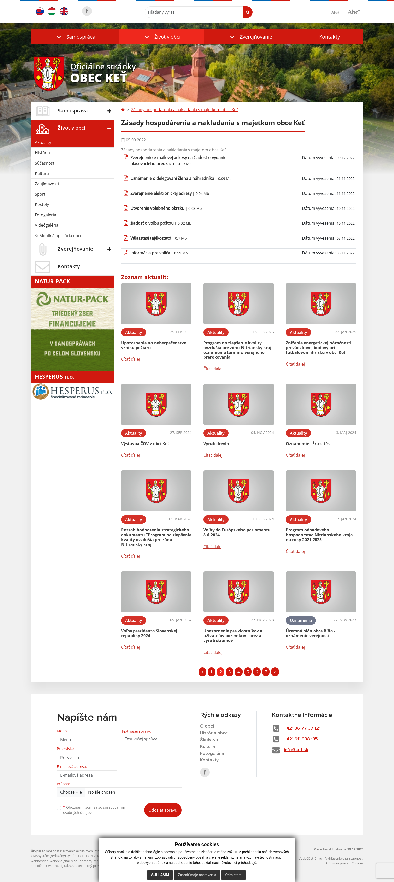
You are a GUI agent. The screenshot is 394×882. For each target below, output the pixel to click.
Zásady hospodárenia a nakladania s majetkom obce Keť (184, 109)
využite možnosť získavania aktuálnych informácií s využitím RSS (81, 851)
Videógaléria (46, 225)
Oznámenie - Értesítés (308, 443)
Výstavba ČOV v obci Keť (145, 443)
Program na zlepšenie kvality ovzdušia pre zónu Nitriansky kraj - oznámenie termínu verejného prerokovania (238, 350)
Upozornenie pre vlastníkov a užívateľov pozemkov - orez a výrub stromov (232, 635)
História (42, 152)
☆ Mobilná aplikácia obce (58, 235)
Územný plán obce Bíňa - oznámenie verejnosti (310, 633)
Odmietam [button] (233, 875)
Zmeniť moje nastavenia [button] (197, 875)
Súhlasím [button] (160, 875)
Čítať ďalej (130, 359)
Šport (40, 194)
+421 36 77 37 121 (302, 728)
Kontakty (329, 36)
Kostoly (42, 204)
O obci (207, 726)
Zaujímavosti (47, 184)
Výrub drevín (216, 443)
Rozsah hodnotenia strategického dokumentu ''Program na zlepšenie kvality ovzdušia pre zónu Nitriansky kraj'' (156, 537)
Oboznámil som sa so (94, 810)
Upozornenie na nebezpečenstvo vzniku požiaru (153, 345)
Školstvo (209, 740)
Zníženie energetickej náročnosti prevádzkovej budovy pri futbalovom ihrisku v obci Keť (318, 347)
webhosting (39, 861)
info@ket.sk (296, 750)
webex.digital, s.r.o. (64, 861)
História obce (214, 733)
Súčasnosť (44, 163)
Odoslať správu (162, 810)
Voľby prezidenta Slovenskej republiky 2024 (149, 633)
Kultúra (42, 173)
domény (86, 861)
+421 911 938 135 (301, 739)
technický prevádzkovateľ (97, 865)
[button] (75, 36)
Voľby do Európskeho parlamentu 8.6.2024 (237, 532)
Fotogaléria (45, 215)
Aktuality (43, 142)
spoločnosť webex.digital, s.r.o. (53, 865)
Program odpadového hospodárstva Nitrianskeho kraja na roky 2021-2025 (319, 534)
